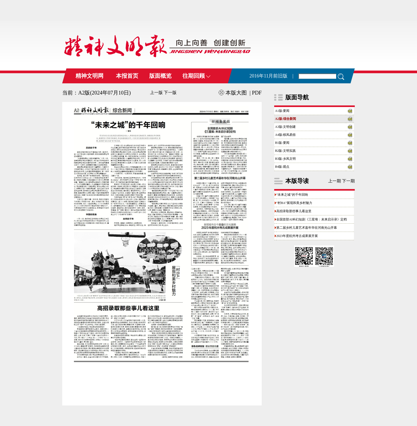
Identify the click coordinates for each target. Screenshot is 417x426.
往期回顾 (196, 76)
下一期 (348, 181)
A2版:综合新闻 (285, 119)
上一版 (156, 92)
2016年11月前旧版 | (271, 76)
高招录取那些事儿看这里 (293, 211)
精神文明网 (89, 76)
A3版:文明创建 (285, 127)
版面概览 (160, 76)
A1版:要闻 (282, 111)
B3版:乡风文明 (285, 159)
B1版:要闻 (282, 143)
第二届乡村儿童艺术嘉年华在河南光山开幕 (306, 228)
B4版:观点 (282, 167)
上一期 (334, 181)
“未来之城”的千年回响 (292, 194)
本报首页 (127, 76)
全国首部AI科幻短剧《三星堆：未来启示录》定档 (311, 219)
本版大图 (233, 93)
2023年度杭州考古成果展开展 (297, 236)
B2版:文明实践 (285, 151)
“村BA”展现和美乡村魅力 (294, 203)
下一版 (170, 92)
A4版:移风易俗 (285, 135)
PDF (257, 93)
